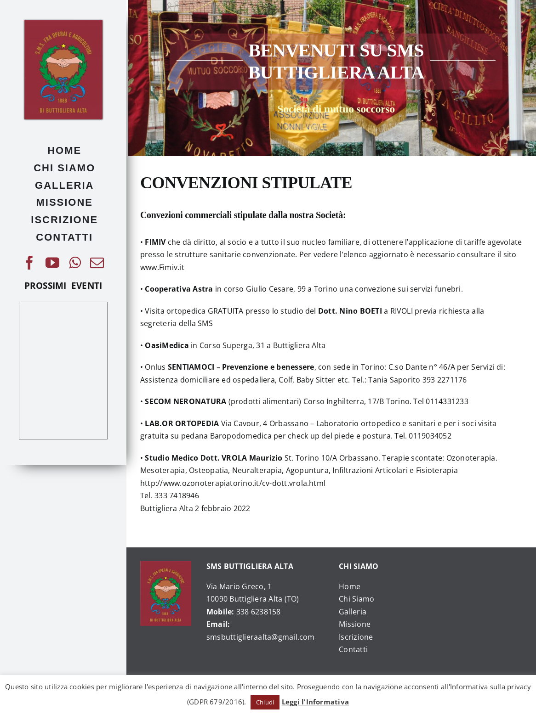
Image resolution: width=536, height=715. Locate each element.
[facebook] (29, 263)
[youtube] (52, 263)
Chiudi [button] (265, 702)
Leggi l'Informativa (315, 701)
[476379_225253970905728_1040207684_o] (63, 24)
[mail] (97, 263)
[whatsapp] (75, 263)
